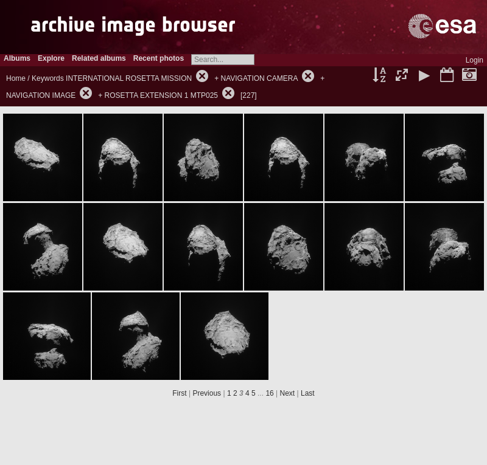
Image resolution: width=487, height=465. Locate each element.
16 (269, 393)
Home (16, 78)
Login (474, 60)
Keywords (48, 78)
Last (308, 393)
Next (287, 393)
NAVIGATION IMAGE (40, 95)
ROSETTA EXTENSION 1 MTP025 (162, 95)
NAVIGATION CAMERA (259, 78)
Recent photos (158, 58)
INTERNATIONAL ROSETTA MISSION (129, 78)
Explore (51, 58)
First (179, 393)
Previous (206, 393)
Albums (17, 58)
